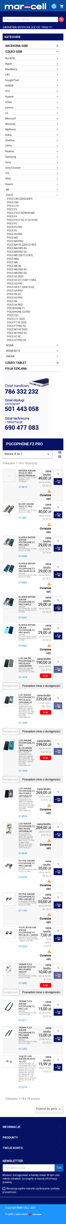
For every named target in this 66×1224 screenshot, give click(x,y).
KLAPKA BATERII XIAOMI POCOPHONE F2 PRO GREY (27, 541)
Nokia (8, 134)
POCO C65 (13, 202)
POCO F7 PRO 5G (16, 326)
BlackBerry (11, 69)
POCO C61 (13, 315)
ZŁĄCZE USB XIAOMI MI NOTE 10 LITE (27, 1059)
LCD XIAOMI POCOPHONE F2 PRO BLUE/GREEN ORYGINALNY (27, 745)
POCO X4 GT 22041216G (20, 287)
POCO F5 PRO (14, 227)
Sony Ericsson (13, 167)
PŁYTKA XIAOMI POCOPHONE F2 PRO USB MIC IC (27, 897)
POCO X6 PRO (15, 304)
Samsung (10, 156)
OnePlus (10, 140)
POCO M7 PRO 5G (17, 333)
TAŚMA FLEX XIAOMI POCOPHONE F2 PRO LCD (27, 1005)
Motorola (10, 124)
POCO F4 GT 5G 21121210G (22, 220)
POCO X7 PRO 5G (16, 340)
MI (7, 189)
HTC (7, 91)
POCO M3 (12, 237)
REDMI (9, 345)
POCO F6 (12, 230)
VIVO (8, 178)
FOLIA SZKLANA (16, 368)
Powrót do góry (49, 1109)
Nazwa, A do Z (27, 454)
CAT (7, 74)
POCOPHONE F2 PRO (18, 311)
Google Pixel (12, 80)
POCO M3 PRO (15, 241)
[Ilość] (58, 474)
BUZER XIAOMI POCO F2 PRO (26, 505)
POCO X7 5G (14, 336)
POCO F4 (12, 216)
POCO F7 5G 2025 (17, 322)
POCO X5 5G (14, 294)
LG (6, 113)
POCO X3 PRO (15, 283)
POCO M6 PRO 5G (17, 273)
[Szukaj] (30, 19)
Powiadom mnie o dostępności (41, 686)
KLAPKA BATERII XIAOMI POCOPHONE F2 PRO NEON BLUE (27, 567)
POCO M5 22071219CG (20, 255)
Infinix (8, 102)
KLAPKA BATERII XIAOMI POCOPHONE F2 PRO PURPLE (27, 601)
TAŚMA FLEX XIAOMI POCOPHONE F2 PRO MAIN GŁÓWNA (27, 1032)
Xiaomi (9, 184)
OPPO (8, 145)
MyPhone (10, 129)
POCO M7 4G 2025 (17, 329)
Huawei (9, 96)
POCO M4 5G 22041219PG (21, 244)
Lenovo (9, 107)
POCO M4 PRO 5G (17, 251)
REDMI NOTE (13, 350)
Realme (9, 151)
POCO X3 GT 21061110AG (21, 280)
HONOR (9, 85)
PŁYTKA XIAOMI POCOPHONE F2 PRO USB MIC (27, 863)
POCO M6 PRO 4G (17, 269)
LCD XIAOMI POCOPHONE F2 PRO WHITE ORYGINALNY (27, 827)
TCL (7, 173)
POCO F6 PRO (14, 234)
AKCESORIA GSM (16, 45)
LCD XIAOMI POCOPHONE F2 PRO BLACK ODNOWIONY (27, 662)
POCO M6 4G (14, 266)
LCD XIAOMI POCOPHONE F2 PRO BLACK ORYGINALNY (27, 699)
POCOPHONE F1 (16, 308)
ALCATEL (10, 58)
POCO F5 (12, 223)
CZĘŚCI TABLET (15, 362)
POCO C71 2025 (16, 318)
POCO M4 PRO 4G (17, 248)
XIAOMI (10, 356)
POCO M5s (13, 258)
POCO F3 (12, 209)
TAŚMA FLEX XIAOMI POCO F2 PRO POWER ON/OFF (27, 968)
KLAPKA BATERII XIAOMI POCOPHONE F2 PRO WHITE (27, 629)
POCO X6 (12, 301)
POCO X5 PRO (15, 297)
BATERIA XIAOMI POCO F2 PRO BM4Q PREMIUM (27, 473)
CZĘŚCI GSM (13, 51)
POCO (9, 195)
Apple (8, 63)
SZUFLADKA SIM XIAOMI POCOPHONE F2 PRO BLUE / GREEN (28, 931)
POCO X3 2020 (15, 276)
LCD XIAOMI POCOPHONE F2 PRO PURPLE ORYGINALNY (27, 792)
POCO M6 (12, 262)
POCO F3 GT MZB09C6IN (20, 213)
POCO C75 (13, 205)
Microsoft (10, 118)
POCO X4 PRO (15, 290)
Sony (8, 162)
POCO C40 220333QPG (20, 198)
